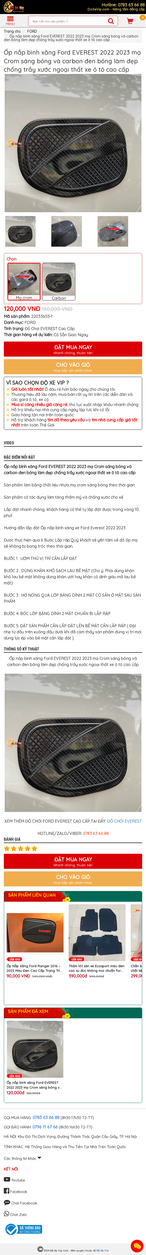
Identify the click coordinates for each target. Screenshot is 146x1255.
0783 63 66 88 (46, 1117)
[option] (73, 143)
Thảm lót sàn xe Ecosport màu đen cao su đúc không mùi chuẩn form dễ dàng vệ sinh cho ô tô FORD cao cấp (96, 968)
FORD (32, 31)
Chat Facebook (20, 1203)
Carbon (58, 281)
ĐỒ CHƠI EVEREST (124, 821)
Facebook (15, 1191)
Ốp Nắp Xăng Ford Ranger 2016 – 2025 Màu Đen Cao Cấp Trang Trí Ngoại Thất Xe (33, 968)
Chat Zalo (15, 1214)
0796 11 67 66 (45, 1127)
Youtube (14, 1180)
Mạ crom (24, 281)
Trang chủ (12, 31)
